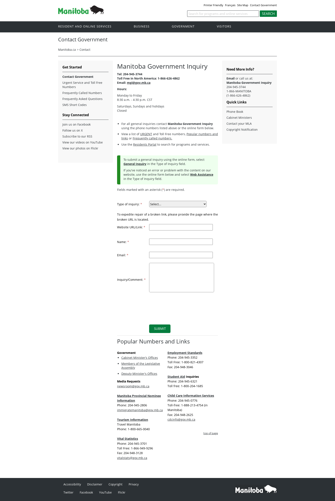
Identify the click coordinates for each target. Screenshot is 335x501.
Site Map (242, 5)
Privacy (134, 484)
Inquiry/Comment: (131, 280)
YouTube (105, 492)
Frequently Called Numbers (82, 93)
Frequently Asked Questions (82, 99)
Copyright (115, 484)
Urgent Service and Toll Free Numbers (82, 85)
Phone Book (234, 112)
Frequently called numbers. (152, 138)
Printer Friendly (213, 5)
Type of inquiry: (129, 204)
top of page (210, 433)
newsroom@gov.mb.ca (133, 386)
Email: (122, 255)
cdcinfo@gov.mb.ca (181, 419)
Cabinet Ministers (239, 118)
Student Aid (176, 377)
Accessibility (72, 484)
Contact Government (263, 5)
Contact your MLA (239, 124)
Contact (84, 50)
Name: (123, 242)
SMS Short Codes (74, 105)
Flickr (121, 492)
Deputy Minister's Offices (139, 374)
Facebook (86, 492)
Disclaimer (94, 484)
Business (142, 27)
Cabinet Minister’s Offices (139, 358)
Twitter (68, 492)
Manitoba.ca (67, 50)
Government (183, 27)
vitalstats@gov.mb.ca (132, 458)
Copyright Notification (242, 129)
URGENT (146, 134)
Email (230, 78)
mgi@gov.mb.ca (138, 83)
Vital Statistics (127, 439)
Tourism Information (132, 420)
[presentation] (178, 305)
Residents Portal (144, 144)
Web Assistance (201, 174)
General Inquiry (134, 164)
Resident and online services (85, 27)
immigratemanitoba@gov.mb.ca (140, 410)
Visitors (224, 27)
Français (230, 5)
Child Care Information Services (191, 396)
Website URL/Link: (131, 227)
